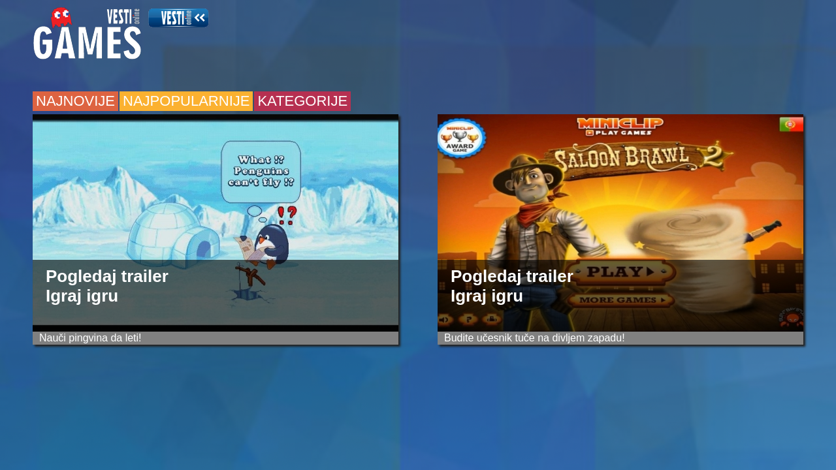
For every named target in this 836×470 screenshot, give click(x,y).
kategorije (302, 101)
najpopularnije (186, 101)
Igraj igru (82, 296)
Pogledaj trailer (107, 276)
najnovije (75, 101)
